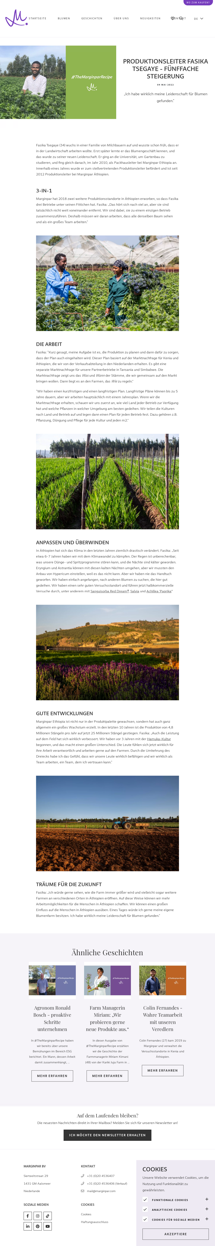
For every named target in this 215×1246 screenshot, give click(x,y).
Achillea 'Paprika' (158, 599)
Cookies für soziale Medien (176, 1220)
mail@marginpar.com (101, 1191)
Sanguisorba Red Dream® (110, 599)
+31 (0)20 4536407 (101, 1176)
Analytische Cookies (169, 1210)
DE (196, 18)
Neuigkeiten (150, 18)
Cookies (86, 1214)
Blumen (64, 18)
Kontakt (179, 18)
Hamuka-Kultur (159, 746)
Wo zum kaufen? (198, 2)
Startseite (38, 18)
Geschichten (92, 18)
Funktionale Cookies (170, 1200)
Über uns (121, 18)
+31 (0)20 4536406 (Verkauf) (107, 1183)
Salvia (134, 599)
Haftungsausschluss (94, 1222)
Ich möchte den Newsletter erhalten (107, 1135)
